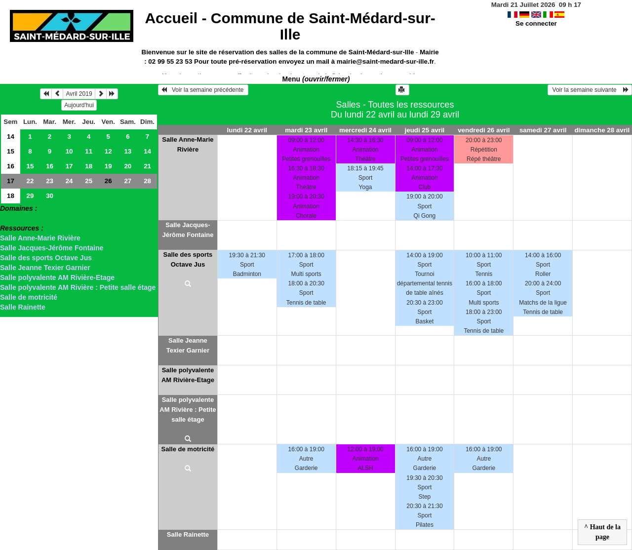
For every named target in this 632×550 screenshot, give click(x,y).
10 (69, 151)
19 (108, 166)
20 (127, 166)
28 (147, 181)
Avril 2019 (79, 93)
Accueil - (290, 26)
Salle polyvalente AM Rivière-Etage (57, 277)
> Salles (13, 218)
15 (10, 151)
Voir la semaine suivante (590, 89)
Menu (316, 79)
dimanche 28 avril (602, 130)
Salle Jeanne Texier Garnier (45, 268)
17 (69, 166)
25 (88, 181)
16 (10, 166)
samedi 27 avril (543, 130)
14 (10, 136)
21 (147, 166)
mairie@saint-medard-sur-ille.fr (385, 61)
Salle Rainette (22, 307)
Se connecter (536, 23)
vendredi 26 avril (484, 130)
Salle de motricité (28, 297)
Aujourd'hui (79, 105)
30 (49, 195)
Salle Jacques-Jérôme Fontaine (51, 248)
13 (127, 151)
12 (108, 151)
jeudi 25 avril (425, 130)
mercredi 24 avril (365, 130)
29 (30, 195)
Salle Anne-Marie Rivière (40, 238)
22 (30, 181)
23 (49, 181)
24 (69, 181)
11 (88, 151)
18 (88, 166)
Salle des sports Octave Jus (46, 258)
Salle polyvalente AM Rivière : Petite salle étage (78, 287)
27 (127, 181)
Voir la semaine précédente (203, 89)
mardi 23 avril (306, 130)
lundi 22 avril (247, 130)
